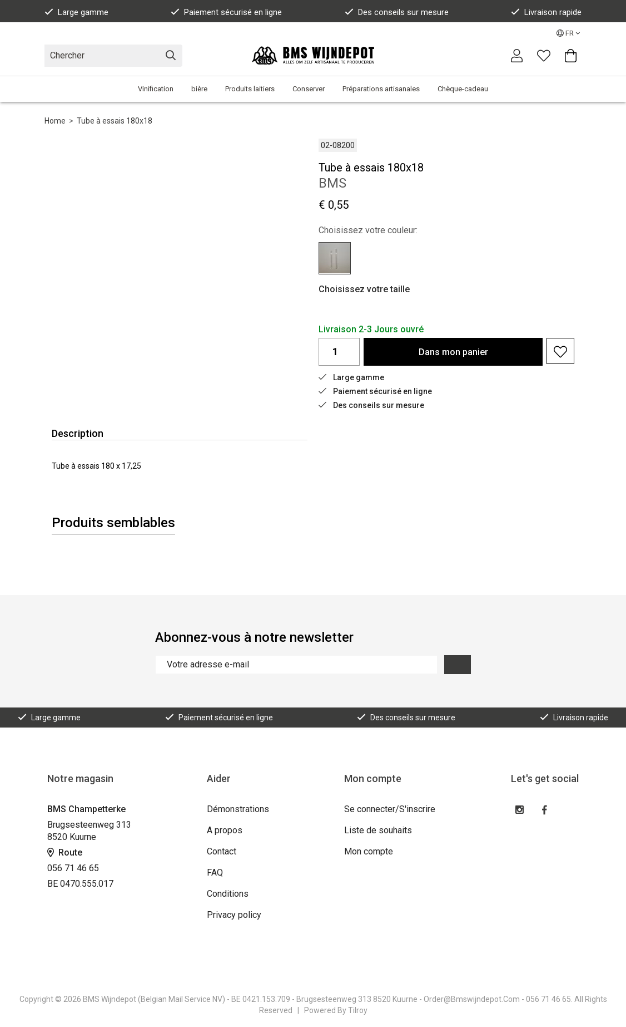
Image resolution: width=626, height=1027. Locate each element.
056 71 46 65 (73, 868)
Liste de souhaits (378, 830)
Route (64, 852)
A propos (224, 830)
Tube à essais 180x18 (114, 120)
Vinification (155, 89)
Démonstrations (238, 809)
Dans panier (453, 352)
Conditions (228, 893)
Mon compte (368, 851)
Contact (221, 851)
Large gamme (76, 12)
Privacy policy (234, 915)
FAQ (215, 872)
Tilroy (357, 1010)
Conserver (308, 89)
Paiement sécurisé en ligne (226, 12)
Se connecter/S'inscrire (389, 809)
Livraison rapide (546, 12)
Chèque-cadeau (463, 89)
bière (199, 89)
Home (55, 120)
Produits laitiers (250, 89)
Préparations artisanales (381, 89)
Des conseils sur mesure (397, 12)
